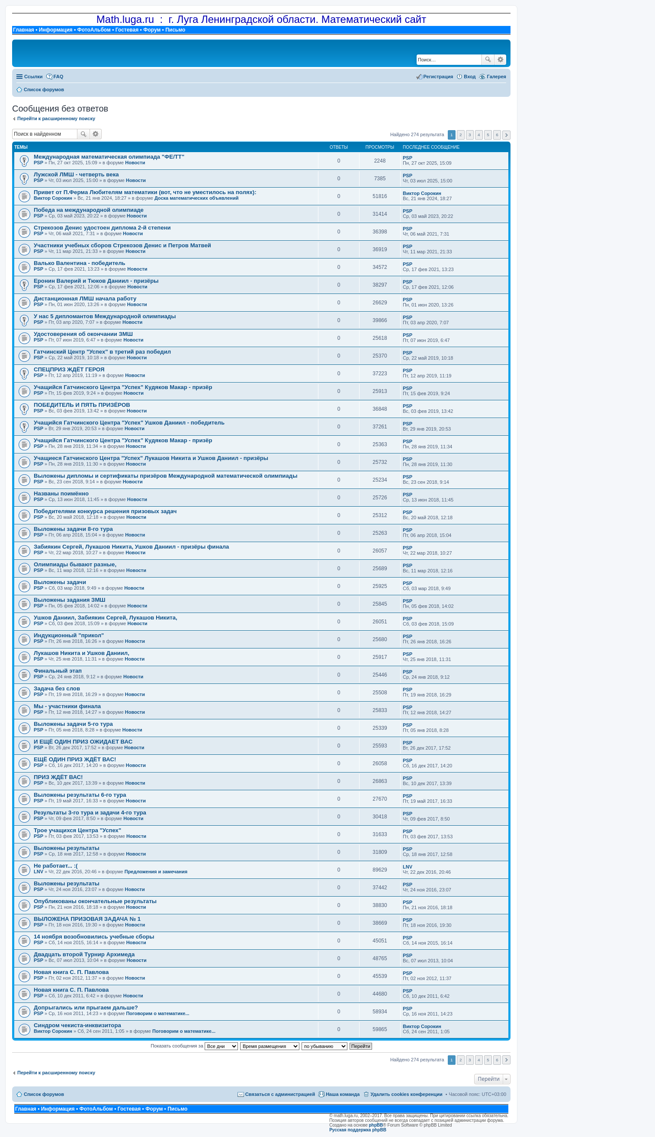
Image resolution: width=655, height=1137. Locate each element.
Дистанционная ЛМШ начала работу (85, 298)
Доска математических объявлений (196, 198)
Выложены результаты (67, 848)
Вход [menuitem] (469, 76)
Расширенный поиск (500, 59)
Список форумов (44, 1094)
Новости (135, 162)
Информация (56, 30)
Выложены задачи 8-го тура (73, 529)
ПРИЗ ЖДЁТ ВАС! (58, 777)
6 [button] (497, 134)
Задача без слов (57, 688)
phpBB (376, 1125)
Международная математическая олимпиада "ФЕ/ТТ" (109, 156)
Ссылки (33, 76)
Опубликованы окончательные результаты (95, 901)
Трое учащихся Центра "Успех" (77, 830)
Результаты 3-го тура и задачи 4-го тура (90, 812)
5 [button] (488, 134)
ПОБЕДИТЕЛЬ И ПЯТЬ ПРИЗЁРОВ (82, 405)
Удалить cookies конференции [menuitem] (406, 1094)
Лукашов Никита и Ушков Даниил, (81, 653)
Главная (23, 30)
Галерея (496, 76)
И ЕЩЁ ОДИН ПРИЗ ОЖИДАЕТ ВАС (83, 741)
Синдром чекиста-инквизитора (77, 1025)
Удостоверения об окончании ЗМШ (83, 334)
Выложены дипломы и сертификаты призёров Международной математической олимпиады (165, 476)
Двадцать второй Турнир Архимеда (84, 954)
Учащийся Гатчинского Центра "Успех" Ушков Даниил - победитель (129, 422)
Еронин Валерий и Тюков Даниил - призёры (96, 281)
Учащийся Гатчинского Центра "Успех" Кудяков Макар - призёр (123, 387)
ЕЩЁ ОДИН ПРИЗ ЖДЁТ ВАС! (75, 759)
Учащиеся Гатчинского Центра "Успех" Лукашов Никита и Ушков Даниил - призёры (151, 458)
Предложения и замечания (156, 871)
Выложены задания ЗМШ (70, 600)
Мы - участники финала (67, 706)
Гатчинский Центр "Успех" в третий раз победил (102, 351)
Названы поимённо (61, 493)
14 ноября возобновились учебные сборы (94, 936)
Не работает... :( (55, 865)
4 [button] (479, 134)
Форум (152, 30)
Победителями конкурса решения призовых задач (105, 511)
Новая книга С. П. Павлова (71, 972)
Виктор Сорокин (53, 198)
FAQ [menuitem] (59, 76)
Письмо (175, 30)
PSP (38, 162)
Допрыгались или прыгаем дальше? (86, 1007)
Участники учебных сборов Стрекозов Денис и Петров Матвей (122, 245)
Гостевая (127, 30)
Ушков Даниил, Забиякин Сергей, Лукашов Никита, (105, 617)
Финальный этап (58, 671)
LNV (38, 871)
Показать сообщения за (194, 1045)
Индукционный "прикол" (69, 635)
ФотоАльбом (93, 30)
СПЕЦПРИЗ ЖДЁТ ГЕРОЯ (69, 369)
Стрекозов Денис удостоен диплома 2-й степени (102, 227)
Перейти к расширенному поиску (56, 118)
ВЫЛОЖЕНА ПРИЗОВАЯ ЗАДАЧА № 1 (87, 919)
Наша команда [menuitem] (343, 1094)
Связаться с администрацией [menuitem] (280, 1094)
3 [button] (470, 134)
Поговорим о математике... (157, 1013)
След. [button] (506, 135)
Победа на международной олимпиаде (89, 210)
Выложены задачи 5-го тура (73, 724)
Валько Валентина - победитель (79, 263)
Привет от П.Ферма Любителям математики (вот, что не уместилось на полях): (145, 192)
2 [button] (460, 134)
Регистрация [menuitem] (438, 76)
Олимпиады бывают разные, (75, 564)
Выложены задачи (60, 582)
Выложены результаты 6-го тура (80, 795)
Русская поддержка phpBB (357, 1129)
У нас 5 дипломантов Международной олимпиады (105, 316)
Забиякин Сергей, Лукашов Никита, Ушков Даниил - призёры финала (131, 546)
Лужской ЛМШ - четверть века (76, 174)
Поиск (488, 59)
